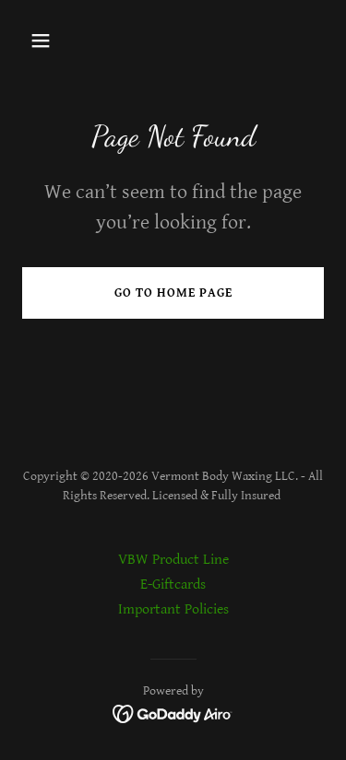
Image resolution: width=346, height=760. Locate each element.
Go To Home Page (173, 293)
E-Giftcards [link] (173, 584)
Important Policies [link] (173, 609)
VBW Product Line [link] (173, 559)
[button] (56, 40)
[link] (173, 713)
